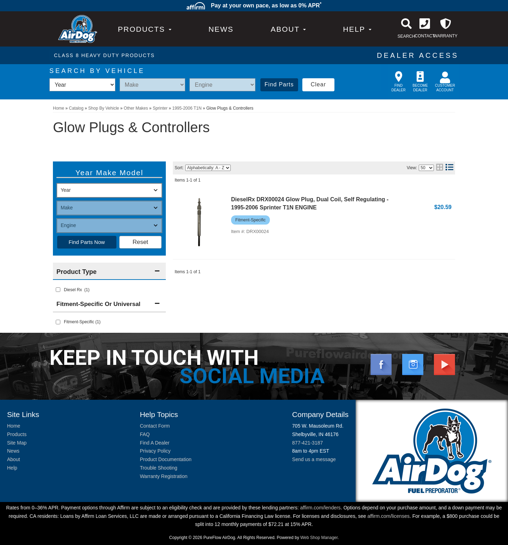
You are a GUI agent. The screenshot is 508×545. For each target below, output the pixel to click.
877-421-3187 (307, 443)
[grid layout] (439, 168)
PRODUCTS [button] (144, 29)
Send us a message (314, 459)
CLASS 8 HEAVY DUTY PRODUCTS (104, 55)
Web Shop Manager (319, 537)
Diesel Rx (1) (77, 289)
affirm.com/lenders (320, 507)
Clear (318, 84)
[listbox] (82, 85)
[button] (288, 29)
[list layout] (449, 168)
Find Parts (279, 84)
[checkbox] (58, 322)
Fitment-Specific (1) (82, 321)
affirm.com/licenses (388, 516)
